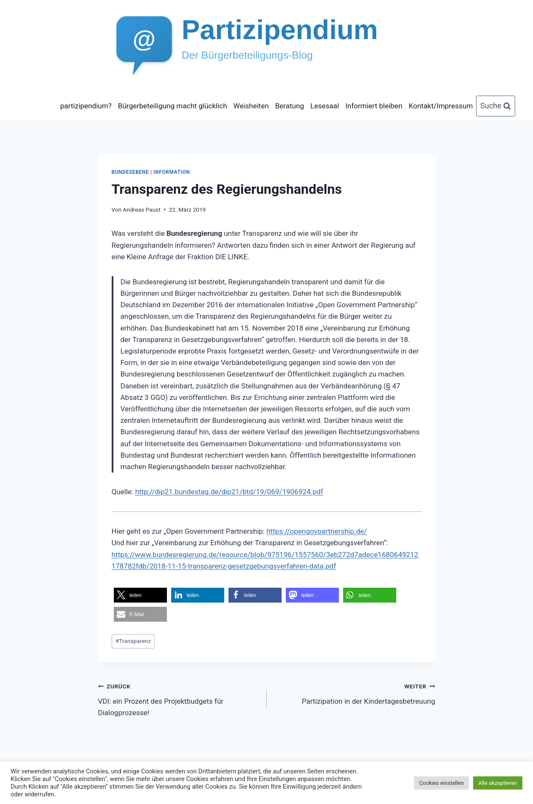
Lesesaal (324, 106)
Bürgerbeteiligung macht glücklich (172, 106)
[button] (140, 595)
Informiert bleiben (373, 106)
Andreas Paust (141, 209)
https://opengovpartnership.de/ (316, 531)
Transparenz (133, 640)
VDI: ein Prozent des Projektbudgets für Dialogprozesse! (178, 698)
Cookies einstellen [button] (441, 783)
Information (171, 172)
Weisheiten (251, 106)
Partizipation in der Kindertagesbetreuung (354, 692)
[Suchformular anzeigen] (496, 106)
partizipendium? (86, 106)
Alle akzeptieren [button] (497, 783)
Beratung (289, 106)
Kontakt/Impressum (441, 106)
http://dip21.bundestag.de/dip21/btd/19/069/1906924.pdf (229, 491)
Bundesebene (130, 172)
